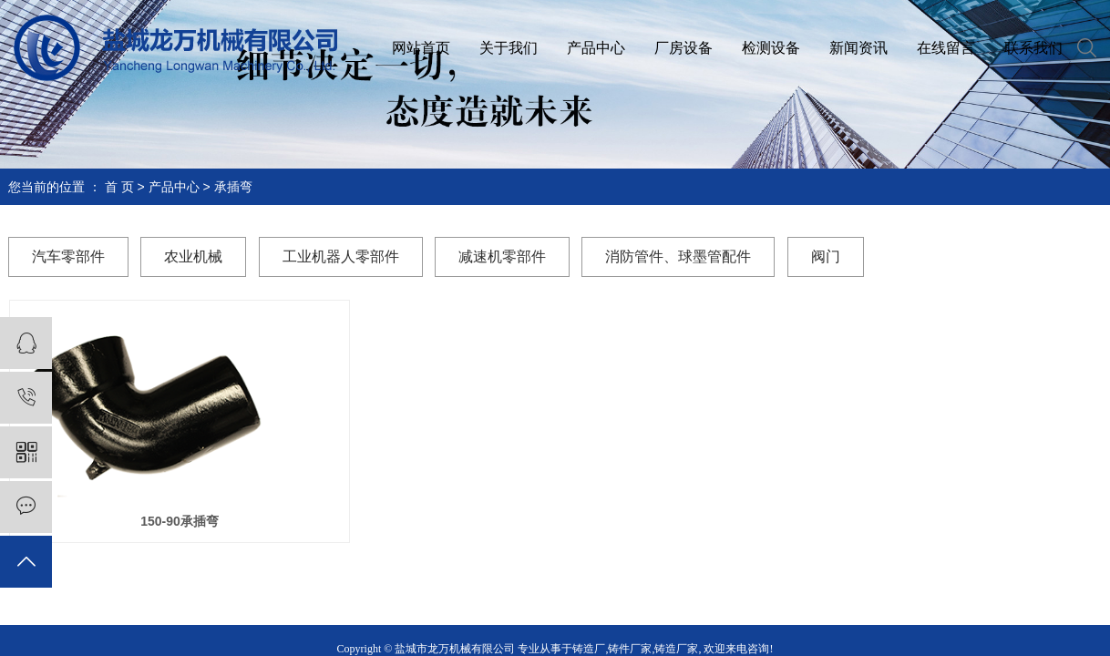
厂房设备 (683, 48)
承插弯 (233, 186)
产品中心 (596, 48)
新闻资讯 (858, 48)
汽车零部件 (68, 256)
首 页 (119, 186)
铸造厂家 (676, 648)
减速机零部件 (502, 256)
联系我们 (1033, 48)
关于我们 (508, 48)
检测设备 (771, 48)
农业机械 (193, 256)
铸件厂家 (630, 648)
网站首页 (421, 48)
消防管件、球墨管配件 (678, 256)
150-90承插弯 (179, 521)
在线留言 (946, 48)
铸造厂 (588, 648)
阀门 (825, 256)
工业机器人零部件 (341, 256)
